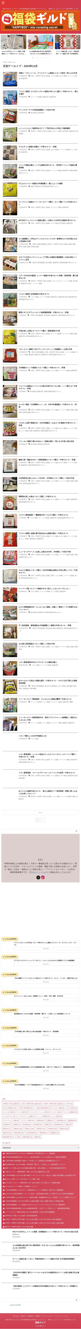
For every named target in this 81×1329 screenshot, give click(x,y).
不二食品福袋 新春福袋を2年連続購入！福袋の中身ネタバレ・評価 (45, 625)
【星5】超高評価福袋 (39, 244)
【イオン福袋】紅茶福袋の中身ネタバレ (34, 294)
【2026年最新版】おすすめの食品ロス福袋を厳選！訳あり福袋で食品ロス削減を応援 (34, 1201)
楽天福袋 (34, 113)
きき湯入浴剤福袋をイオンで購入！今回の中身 (37, 644)
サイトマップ (59, 1316)
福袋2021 (45, 97)
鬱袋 (71, 702)
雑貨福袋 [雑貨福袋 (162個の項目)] (55, 1133)
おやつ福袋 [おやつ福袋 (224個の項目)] (72, 1108)
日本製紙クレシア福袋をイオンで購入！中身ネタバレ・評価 (42, 368)
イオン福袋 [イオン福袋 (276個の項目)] (23, 1112)
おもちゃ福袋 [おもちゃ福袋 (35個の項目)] (59, 1108)
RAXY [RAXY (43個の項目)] (69, 1103)
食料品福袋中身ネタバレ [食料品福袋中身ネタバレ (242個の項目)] (11, 1137)
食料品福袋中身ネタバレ (50, 186)
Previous (2, 44)
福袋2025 (24, 78)
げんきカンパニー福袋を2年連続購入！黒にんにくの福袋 (41, 184)
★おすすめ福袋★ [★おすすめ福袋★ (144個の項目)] (9, 1108)
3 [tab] (36, 58)
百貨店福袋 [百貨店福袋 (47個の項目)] (58, 1124)
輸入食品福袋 (70, 297)
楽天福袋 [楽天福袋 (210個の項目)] (27, 1124)
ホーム (66, 1316)
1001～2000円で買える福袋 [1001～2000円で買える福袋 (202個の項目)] (31, 1103)
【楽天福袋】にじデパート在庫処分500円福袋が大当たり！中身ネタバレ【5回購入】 (45, 1286)
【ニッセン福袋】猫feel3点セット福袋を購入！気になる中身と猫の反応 (46, 441)
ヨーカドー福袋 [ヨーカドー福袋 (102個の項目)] (28, 1120)
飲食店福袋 (35, 246)
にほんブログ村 (11, 1305)
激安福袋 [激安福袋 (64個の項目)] (38, 1124)
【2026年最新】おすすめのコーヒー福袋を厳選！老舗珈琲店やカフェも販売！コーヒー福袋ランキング (40, 1197)
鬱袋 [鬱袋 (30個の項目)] (37, 1137)
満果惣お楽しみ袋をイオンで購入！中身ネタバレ (37, 497)
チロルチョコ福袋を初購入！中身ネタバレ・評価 (37, 147)
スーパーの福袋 (36, 97)
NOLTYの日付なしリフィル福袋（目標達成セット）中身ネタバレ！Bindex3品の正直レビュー (13, 54)
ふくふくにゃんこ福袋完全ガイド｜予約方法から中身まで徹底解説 (44, 128)
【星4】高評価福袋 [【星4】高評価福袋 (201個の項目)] (26, 1108)
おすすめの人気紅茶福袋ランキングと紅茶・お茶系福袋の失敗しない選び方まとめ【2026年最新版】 (39, 1194)
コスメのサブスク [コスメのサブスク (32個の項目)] (9, 1116)
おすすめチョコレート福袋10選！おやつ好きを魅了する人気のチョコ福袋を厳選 (32, 1183)
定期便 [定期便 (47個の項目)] (50, 1120)
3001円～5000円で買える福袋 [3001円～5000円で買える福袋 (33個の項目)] (53, 1103)
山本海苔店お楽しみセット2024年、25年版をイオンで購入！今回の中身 (46, 478)
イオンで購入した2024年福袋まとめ (33, 736)
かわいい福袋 (56, 131)
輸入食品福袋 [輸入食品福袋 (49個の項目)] (32, 1133)
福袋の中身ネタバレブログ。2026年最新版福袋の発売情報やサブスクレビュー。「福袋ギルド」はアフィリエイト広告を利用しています (40, 1320)
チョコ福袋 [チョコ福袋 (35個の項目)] (57, 1116)
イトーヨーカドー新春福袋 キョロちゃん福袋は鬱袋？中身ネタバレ (45, 699)
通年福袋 (33, 688)
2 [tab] (34, 58)
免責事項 (38, 1316)
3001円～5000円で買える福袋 (41, 131)
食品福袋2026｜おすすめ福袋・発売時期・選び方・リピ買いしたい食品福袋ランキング (35, 1164)
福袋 (32, 186)
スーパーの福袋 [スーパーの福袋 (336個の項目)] (44, 1116)
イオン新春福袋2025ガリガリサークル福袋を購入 (38, 662)
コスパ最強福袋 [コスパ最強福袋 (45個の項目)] (71, 1112)
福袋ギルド (40, 1322)
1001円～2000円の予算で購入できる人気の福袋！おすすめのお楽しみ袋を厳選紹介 (33, 1219)
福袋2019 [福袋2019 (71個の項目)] (7, 1128)
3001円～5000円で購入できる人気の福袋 (19, 1226)
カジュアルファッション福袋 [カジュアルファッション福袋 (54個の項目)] (40, 1112)
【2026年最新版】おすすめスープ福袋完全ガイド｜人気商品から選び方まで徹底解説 (34, 1190)
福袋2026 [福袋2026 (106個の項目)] (7, 1133)
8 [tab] (46, 58)
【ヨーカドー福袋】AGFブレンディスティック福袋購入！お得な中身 (45, 349)
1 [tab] (32, 58)
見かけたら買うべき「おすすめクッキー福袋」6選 (22, 1179)
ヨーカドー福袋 (56, 207)
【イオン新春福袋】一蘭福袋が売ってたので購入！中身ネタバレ (43, 515)
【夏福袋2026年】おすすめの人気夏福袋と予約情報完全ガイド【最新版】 (30, 1153)
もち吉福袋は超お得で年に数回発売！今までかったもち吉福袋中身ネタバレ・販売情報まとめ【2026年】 (40, 54)
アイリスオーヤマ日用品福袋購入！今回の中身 (37, 110)
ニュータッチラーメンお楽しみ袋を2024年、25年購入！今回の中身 (45, 552)
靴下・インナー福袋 (35, 283)
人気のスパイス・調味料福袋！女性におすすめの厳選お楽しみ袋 (27, 1172)
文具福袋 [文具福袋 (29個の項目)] (6, 1124)
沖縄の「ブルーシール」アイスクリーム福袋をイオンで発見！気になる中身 (48, 73)
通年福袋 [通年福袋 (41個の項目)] (44, 1133)
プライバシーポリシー (48, 1316)
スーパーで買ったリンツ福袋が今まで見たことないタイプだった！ (44, 589)
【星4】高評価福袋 (38, 262)
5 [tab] (40, 58)
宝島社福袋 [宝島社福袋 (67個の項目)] (61, 1120)
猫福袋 (40, 444)
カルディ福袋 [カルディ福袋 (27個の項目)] (58, 1112)
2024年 (10, 62)
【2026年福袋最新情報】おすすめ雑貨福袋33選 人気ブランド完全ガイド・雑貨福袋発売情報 (37, 1208)
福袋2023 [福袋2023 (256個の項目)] (52, 1128)
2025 (52, 575)
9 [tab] (48, 58)
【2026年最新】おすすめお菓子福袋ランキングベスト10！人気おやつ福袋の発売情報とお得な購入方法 (40, 1175)
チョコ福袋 (25, 431)
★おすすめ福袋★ (51, 686)
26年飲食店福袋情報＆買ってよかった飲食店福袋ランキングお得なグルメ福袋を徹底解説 (35, 1157)
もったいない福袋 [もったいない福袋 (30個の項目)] (9, 1112)
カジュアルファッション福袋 (62, 281)
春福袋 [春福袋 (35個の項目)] (16, 1124)
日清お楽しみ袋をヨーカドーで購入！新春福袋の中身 (39, 331)
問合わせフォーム (36, 872)
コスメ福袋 (54, 223)
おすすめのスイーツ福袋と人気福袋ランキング (21, 1186)
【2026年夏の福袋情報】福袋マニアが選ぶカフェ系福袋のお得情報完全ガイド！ (32, 1161)
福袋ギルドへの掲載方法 (27, 1316)
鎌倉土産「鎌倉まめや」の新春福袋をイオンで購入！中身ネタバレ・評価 (47, 460)
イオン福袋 (54, 76)
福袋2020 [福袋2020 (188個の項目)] (18, 1128)
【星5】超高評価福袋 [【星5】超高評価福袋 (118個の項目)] (43, 1108)
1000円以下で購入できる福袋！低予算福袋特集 (21, 1216)
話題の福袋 (26, 246)
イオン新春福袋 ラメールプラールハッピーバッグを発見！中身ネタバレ (47, 773)
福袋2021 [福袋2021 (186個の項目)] (29, 1128)
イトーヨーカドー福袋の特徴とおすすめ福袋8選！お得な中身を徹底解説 (30, 1212)
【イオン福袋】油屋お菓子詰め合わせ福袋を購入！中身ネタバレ (43, 533)
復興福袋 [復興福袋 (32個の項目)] (72, 1120)
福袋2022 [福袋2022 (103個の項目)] (41, 1128)
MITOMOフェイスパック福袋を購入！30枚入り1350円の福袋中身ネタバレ (47, 220)
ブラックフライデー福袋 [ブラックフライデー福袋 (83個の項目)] (11, 1120)
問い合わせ (16, 1316)
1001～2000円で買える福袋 (40, 76)
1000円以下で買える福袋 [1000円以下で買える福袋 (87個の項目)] (11, 1103)
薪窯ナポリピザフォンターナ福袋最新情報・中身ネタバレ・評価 (43, 312)
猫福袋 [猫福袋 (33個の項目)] (48, 1124)
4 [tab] (38, 58)
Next (78, 44)
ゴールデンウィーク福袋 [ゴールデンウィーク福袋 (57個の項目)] (26, 1116)
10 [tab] (50, 58)
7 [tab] (44, 58)
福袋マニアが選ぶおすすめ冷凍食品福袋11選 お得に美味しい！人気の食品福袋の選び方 (35, 1168)
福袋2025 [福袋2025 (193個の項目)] (64, 1128)
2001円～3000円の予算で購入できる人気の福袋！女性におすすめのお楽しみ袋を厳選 (34, 1223)
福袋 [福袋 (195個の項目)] (69, 1124)
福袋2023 (37, 354)
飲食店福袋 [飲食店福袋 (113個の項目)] (27, 1137)
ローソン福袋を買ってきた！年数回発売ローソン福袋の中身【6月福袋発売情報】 (67, 54)
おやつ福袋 (63, 76)
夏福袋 (31, 354)
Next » (41, 812)
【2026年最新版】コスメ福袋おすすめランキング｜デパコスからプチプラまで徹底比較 (35, 1205)
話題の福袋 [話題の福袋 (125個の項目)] (19, 1133)
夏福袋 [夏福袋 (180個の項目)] (40, 1120)
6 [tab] (42, 58)
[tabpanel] (13, 45)
